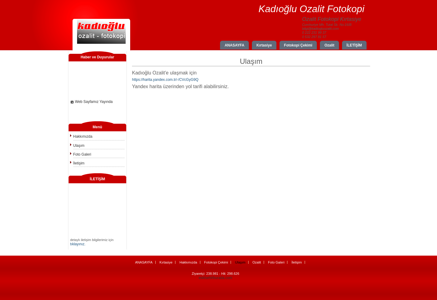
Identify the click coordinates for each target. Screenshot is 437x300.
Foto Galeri (82, 154)
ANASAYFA (234, 45)
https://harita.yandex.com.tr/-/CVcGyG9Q (165, 80)
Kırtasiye (264, 45)
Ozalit (329, 45)
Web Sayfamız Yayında (94, 102)
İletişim (78, 163)
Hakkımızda (82, 136)
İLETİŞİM (354, 45)
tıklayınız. (78, 244)
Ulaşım (78, 145)
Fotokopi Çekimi (298, 45)
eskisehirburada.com (215, 278)
